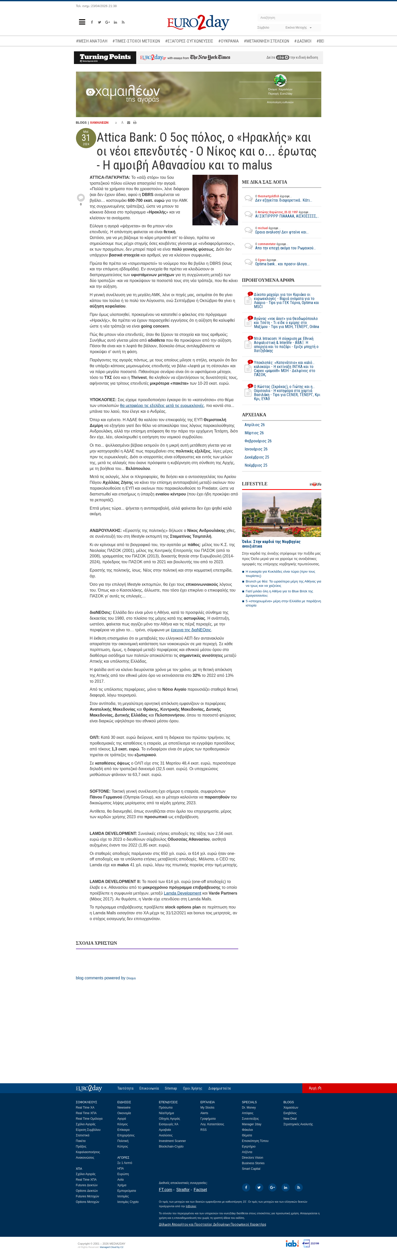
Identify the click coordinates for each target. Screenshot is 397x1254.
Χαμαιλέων (291, 1107)
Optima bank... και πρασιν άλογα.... (276, 262)
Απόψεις (247, 1113)
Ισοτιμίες (123, 1196)
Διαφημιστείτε (219, 1088)
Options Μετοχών (87, 1202)
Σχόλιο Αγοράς (86, 1124)
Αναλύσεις (166, 1135)
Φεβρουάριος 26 (258, 441)
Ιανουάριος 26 (256, 449)
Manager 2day (252, 1124)
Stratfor (182, 1189)
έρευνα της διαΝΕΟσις (191, 630)
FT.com (165, 1189)
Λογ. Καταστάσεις (212, 1124)
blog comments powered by (106, 978)
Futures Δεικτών (87, 1185)
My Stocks (207, 1107)
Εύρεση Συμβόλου (88, 1130)
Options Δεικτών (87, 1191)
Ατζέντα (247, 1152)
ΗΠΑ (120, 1168)
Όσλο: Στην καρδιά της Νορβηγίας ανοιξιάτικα (271, 544)
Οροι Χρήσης (192, 1088)
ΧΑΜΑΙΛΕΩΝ (99, 122)
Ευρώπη (123, 1174)
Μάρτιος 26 (254, 433)
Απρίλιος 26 (255, 425)
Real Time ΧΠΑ (86, 1113)
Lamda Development (182, 893)
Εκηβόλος (290, 1113)
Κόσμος (122, 1124)
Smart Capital (251, 1169)
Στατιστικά (82, 1135)
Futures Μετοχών (87, 1196)
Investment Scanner (172, 1141)
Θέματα (247, 1135)
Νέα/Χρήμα (166, 1113)
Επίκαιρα (123, 1130)
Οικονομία (124, 1113)
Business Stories (253, 1163)
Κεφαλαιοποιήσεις (88, 1152)
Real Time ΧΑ (85, 1107)
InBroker (191, 1206)
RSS (204, 1130)
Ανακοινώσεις (85, 1157)
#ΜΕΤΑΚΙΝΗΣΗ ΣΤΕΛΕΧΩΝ (266, 41)
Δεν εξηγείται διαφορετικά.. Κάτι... (277, 198)
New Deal (290, 1118)
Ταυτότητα (125, 1088)
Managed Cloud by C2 (111, 1247)
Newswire (124, 1107)
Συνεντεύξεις (250, 1118)
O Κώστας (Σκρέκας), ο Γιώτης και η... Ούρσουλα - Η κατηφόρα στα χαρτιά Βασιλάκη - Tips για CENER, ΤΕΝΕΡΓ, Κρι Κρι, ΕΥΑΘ (281, 393)
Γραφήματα (208, 1118)
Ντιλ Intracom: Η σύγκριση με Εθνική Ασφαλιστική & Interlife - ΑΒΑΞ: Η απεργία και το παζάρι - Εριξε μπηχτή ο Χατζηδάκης (280, 345)
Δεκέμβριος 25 (257, 457)
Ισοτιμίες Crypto (128, 1202)
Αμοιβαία (165, 1130)
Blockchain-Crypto (171, 1146)
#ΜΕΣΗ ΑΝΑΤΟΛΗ (91, 41)
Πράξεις (81, 1146)
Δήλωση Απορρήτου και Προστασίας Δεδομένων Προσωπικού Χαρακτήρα (212, 1224)
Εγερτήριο (249, 1146)
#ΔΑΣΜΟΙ (302, 41)
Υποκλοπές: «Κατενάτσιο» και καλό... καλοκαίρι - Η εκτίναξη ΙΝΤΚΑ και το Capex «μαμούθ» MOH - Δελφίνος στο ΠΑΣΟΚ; (278, 369)
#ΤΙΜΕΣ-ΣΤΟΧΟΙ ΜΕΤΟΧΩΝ (136, 41)
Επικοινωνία (149, 1088)
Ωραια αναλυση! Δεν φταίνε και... (275, 230)
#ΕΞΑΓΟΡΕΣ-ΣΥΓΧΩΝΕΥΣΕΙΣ (189, 41)
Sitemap (171, 1088)
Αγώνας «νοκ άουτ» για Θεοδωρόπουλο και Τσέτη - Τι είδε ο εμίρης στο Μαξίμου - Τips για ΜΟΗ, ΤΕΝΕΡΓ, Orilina (280, 323)
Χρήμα (121, 1185)
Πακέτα (81, 1141)
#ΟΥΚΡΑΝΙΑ (228, 41)
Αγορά (121, 1118)
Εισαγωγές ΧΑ (168, 1124)
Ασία (120, 1179)
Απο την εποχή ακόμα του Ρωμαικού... (279, 246)
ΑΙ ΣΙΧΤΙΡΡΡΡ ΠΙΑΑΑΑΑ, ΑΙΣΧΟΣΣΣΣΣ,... (280, 214)
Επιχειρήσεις (126, 1135)
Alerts (204, 1113)
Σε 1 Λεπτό (124, 1163)
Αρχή (312, 1088)
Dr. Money (249, 1107)
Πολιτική (123, 1141)
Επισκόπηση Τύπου (255, 1141)
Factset (200, 1189)
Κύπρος (122, 1146)
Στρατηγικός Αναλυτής (298, 1124)
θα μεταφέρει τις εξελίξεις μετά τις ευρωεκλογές (162, 405)
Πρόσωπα (166, 1107)
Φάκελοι (247, 1130)
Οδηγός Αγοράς (169, 1118)
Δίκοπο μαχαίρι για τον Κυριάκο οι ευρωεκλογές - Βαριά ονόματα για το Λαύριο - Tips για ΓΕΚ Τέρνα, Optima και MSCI (280, 301)
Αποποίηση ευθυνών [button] (280, 102)
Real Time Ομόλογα (89, 1118)
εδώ (282, 57)
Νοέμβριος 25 (256, 465)
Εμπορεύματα (126, 1191)
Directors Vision (252, 1157)
